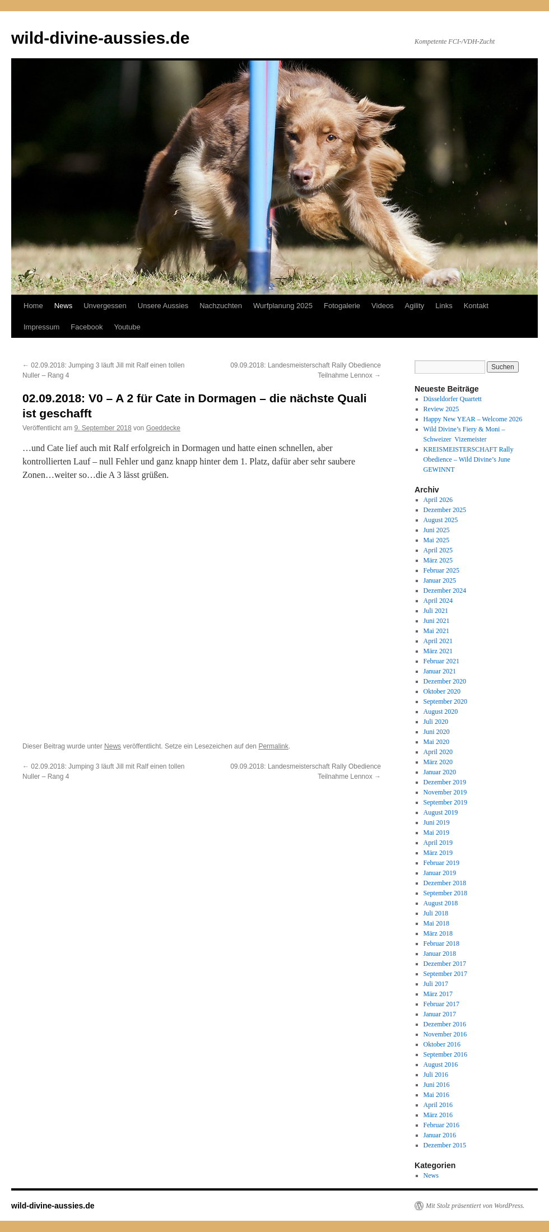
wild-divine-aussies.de (100, 38)
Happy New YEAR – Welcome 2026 (473, 419)
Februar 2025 (441, 570)
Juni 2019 (437, 822)
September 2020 (445, 701)
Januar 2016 (440, 1135)
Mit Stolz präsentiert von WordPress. (475, 1206)
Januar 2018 (440, 953)
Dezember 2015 (445, 1145)
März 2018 (438, 933)
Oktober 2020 (442, 691)
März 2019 (438, 853)
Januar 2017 (440, 1014)
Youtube (127, 327)
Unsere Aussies (163, 305)
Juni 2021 (437, 621)
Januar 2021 (440, 671)
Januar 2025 (440, 580)
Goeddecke (163, 428)
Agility (415, 305)
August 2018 (441, 903)
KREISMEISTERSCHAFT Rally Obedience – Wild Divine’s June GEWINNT (469, 459)
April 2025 (438, 550)
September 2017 (445, 974)
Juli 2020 (436, 722)
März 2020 (438, 762)
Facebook (87, 327)
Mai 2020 (436, 742)
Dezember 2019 (445, 782)
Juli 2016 (436, 1074)
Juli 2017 (436, 984)
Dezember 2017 (445, 964)
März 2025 (438, 560)
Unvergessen (105, 305)
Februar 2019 (441, 863)
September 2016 (445, 1054)
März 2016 (438, 1115)
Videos (382, 305)
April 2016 (438, 1105)
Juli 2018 (436, 913)
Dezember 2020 (445, 681)
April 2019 (438, 843)
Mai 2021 (436, 631)
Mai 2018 (436, 923)
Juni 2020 (437, 732)
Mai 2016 (436, 1095)
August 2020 (441, 711)
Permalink (273, 746)
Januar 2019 (440, 873)
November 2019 (445, 792)
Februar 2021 (441, 661)
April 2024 (438, 601)
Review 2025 (441, 409)
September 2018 (445, 893)
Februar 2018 (441, 943)
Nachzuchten (220, 305)
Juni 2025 (437, 530)
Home (33, 305)
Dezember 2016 (445, 1024)
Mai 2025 (436, 540)
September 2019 (445, 802)
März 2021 (438, 651)
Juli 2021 (436, 611)
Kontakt (476, 305)
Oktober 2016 (442, 1044)
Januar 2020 (440, 772)
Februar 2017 (441, 1004)
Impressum (41, 327)
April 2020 (438, 752)
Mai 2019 (436, 832)
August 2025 (441, 520)
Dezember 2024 (445, 590)
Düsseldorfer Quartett (453, 399)
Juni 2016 (437, 1085)
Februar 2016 (441, 1125)
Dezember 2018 (445, 883)
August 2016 (441, 1064)
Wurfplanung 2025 (283, 305)
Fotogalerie (342, 305)
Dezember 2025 (445, 510)
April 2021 (438, 641)
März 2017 (438, 994)
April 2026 (438, 500)
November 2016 (445, 1034)
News (63, 305)
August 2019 (441, 812)
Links (443, 305)
